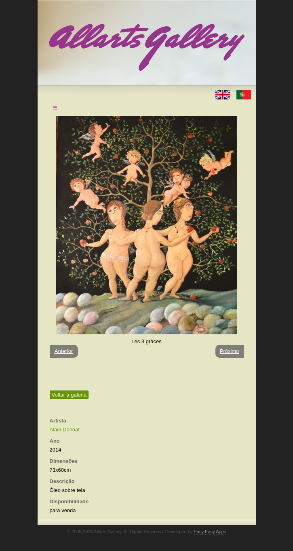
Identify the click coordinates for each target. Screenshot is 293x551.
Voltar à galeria (69, 395)
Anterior (64, 351)
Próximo (229, 351)
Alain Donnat (65, 429)
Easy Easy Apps (210, 531)
